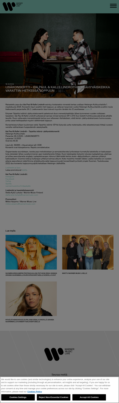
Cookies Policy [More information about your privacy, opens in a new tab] (34, 391)
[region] (59, 390)
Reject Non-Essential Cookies (53, 397)
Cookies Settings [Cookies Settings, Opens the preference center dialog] (17, 397)
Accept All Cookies (89, 397)
